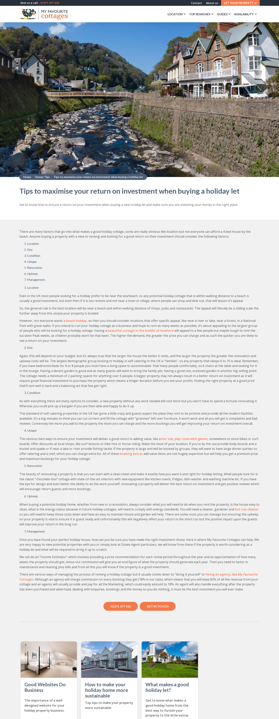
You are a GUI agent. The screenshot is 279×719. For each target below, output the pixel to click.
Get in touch (158, 606)
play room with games (191, 439)
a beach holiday (75, 321)
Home (27, 177)
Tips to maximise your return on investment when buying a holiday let (98, 177)
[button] (240, 3)
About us (212, 3)
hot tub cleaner (246, 509)
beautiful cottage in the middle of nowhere (141, 330)
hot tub (167, 439)
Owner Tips (42, 177)
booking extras (131, 454)
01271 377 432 (120, 606)
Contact (196, 3)
